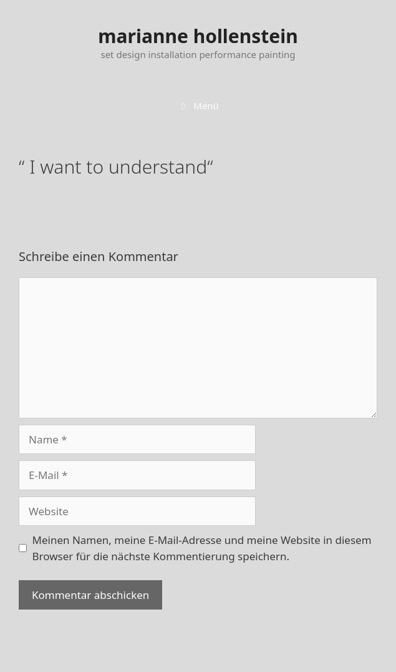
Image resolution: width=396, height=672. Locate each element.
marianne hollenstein (197, 36)
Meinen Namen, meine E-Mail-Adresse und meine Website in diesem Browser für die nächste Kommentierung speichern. (202, 548)
